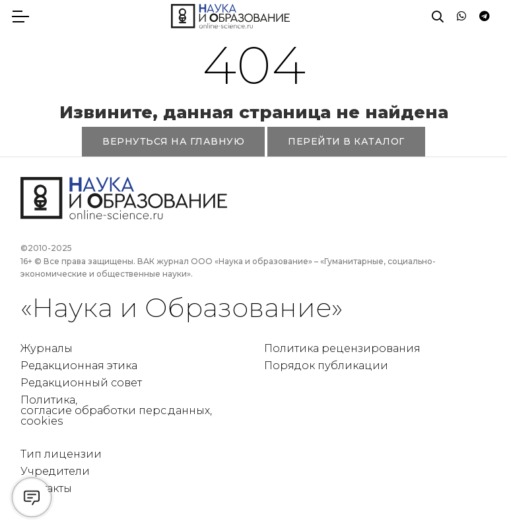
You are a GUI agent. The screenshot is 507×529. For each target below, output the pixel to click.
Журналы (46, 348)
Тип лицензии (61, 454)
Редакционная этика (78, 365)
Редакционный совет (81, 382)
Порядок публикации (326, 365)
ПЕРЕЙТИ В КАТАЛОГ (346, 141)
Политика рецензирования (342, 348)
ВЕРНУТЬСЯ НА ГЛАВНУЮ (173, 141)
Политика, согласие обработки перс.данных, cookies (116, 410)
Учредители (55, 471)
